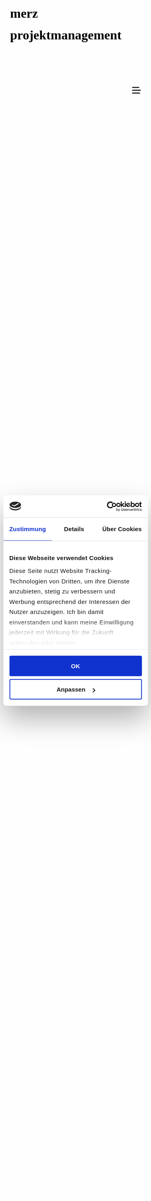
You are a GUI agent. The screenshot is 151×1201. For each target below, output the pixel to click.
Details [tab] (74, 529)
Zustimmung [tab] (27, 529)
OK (75, 665)
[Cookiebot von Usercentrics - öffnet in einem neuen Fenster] (107, 506)
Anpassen (75, 689)
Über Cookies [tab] (122, 529)
